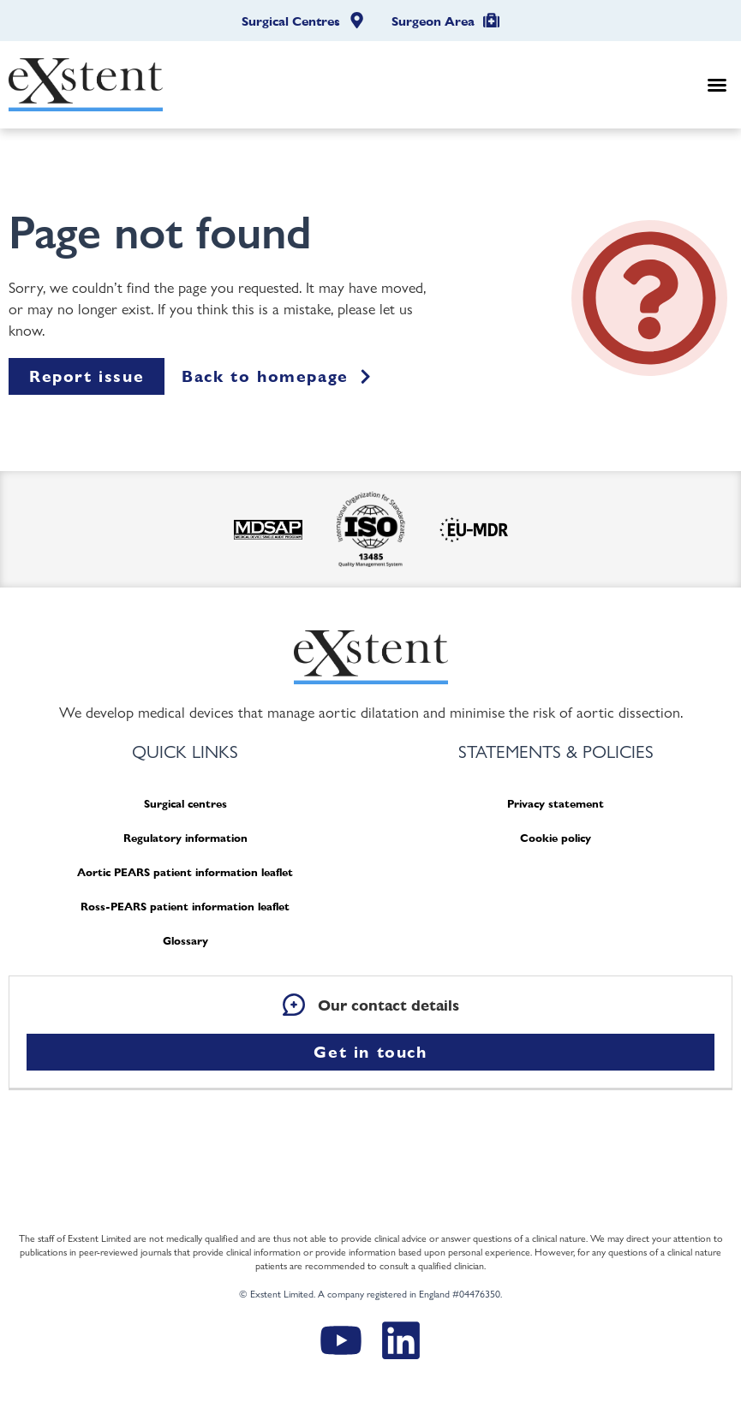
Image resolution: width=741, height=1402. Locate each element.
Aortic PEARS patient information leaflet (185, 872)
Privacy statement (555, 803)
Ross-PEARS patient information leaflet (185, 906)
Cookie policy (555, 838)
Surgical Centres (291, 21)
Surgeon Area (433, 21)
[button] (717, 84)
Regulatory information (185, 838)
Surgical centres (185, 803)
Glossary (185, 941)
